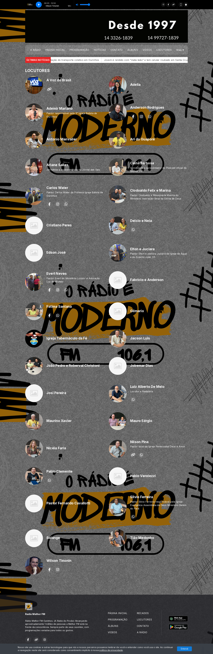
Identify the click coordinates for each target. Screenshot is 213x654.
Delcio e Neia (141, 221)
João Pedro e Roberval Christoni (73, 366)
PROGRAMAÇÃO (79, 49)
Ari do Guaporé (142, 139)
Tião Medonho (142, 538)
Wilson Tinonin (58, 561)
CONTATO (117, 49)
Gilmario (137, 311)
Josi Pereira (56, 393)
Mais (180, 49)
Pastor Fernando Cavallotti (68, 503)
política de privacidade (111, 650)
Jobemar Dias (141, 366)
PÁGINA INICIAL (55, 49)
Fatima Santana (59, 306)
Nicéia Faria (56, 448)
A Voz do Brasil (58, 80)
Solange (53, 538)
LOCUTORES (164, 49)
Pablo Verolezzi (143, 476)
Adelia (135, 85)
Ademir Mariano (59, 108)
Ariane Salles (57, 165)
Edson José (56, 252)
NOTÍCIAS (100, 49)
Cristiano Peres (59, 225)
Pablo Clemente (59, 471)
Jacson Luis (140, 338)
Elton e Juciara (142, 249)
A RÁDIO (35, 49)
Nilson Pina (139, 442)
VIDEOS (147, 49)
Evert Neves (56, 273)
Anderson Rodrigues (147, 107)
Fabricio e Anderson (147, 280)
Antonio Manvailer (61, 139)
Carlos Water (57, 188)
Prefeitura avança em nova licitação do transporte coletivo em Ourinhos (66, 59)
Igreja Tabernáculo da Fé (66, 338)
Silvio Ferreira (141, 497)
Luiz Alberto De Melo (147, 387)
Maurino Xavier (59, 421)
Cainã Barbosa (142, 163)
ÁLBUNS (132, 49)
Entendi (184, 648)
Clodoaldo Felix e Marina (150, 190)
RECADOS (143, 613)
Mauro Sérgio (141, 421)
